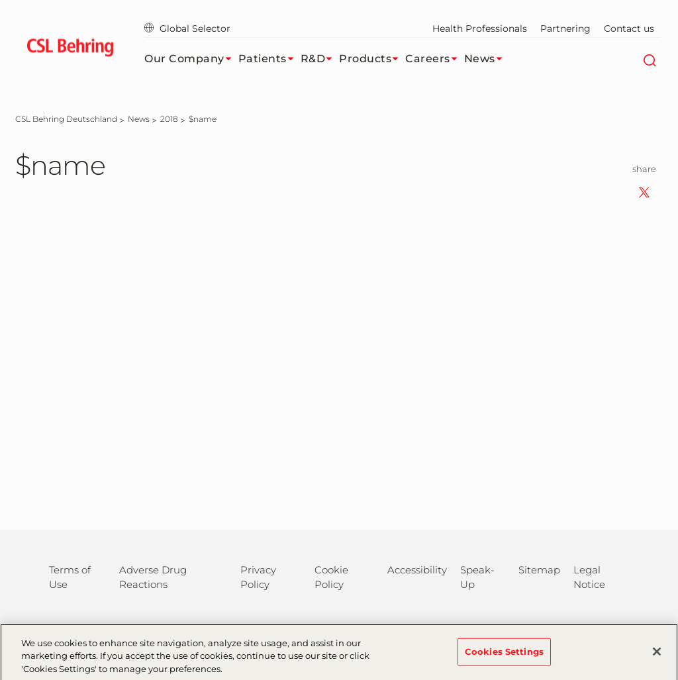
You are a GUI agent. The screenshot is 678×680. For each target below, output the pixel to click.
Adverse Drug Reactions (153, 577)
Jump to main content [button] (0, 0)
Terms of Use (70, 577)
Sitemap (539, 569)
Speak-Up (477, 577)
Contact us (629, 28)
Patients (269, 59)
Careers (434, 59)
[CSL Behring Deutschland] (66, 119)
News (486, 59)
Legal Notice (589, 577)
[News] (139, 119)
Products (372, 59)
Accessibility (417, 569)
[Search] (649, 59)
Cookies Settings (504, 656)
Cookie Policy (331, 577)
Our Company (191, 59)
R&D (320, 59)
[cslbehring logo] (69, 49)
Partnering (565, 28)
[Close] (656, 656)
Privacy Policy (258, 577)
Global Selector (187, 28)
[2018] (169, 119)
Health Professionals (479, 28)
